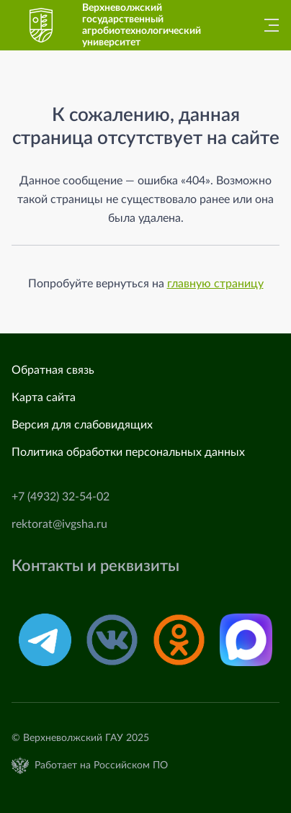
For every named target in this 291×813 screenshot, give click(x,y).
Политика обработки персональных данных (128, 452)
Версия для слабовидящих (82, 425)
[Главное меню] (267, 25)
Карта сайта (44, 397)
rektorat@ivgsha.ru (59, 524)
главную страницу (215, 283)
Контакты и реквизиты (95, 566)
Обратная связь (53, 370)
